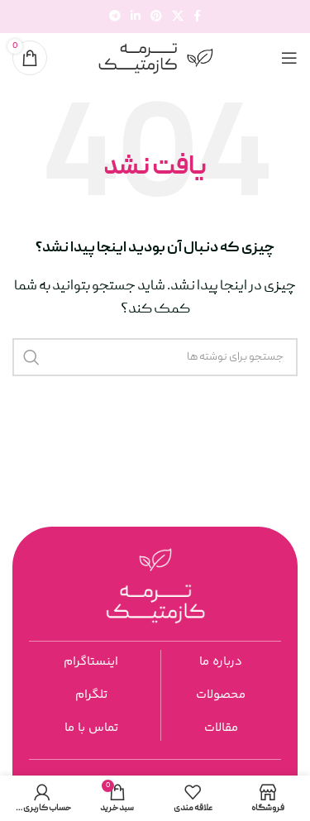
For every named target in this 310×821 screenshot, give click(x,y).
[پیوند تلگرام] (115, 17)
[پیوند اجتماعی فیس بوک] (197, 17)
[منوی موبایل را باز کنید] (289, 57)
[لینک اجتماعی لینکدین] (135, 17)
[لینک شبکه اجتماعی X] (177, 17)
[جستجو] (155, 357)
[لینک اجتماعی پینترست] (156, 17)
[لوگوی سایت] (155, 59)
